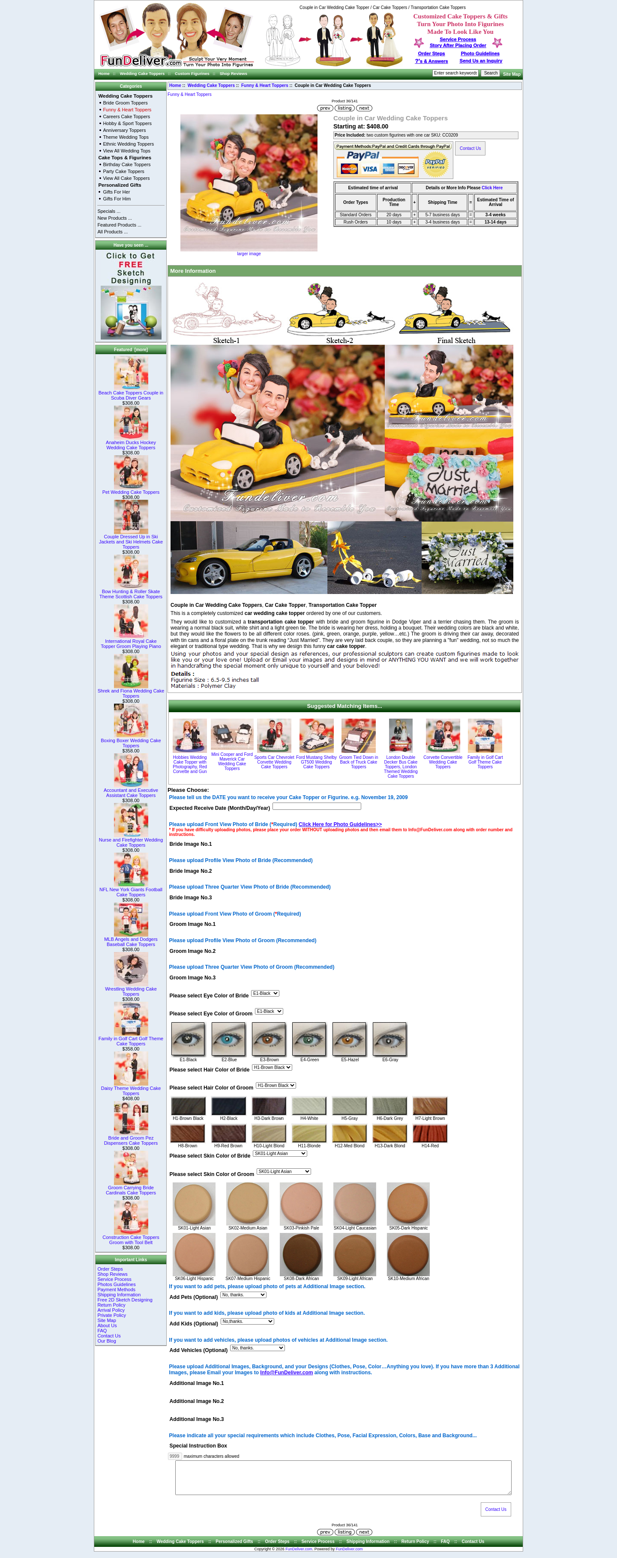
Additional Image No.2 (197, 1401)
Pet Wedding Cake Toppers (131, 490)
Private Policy (111, 1315)
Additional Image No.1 (197, 1383)
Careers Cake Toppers (126, 116)
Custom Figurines (192, 73)
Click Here (492, 187)
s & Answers (431, 61)
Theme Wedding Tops (126, 137)
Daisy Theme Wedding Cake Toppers (131, 1088)
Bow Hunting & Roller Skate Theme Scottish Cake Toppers (130, 592)
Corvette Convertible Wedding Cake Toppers (442, 762)
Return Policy (111, 1304)
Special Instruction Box (198, 1446)
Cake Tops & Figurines (124, 157)
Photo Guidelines (480, 53)
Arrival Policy (111, 1310)
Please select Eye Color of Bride (209, 996)
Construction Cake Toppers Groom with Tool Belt (130, 1237)
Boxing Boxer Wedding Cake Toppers (131, 741)
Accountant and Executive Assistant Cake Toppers (131, 790)
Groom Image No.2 (193, 951)
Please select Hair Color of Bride (210, 1070)
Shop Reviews (233, 73)
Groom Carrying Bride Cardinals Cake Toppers (131, 1188)
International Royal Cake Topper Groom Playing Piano (131, 641)
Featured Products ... (119, 224)
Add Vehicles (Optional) (199, 1351)
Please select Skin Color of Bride (210, 1156)
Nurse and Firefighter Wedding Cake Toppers (131, 840)
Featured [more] (131, 349)
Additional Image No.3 (197, 1419)
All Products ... (112, 231)
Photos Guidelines (116, 1284)
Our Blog (106, 1340)
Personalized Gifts (119, 185)
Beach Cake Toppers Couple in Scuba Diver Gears (131, 393)
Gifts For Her (116, 191)
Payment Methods (116, 1289)
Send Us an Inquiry (481, 60)
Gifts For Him (117, 198)
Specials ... (108, 211)
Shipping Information (119, 1294)
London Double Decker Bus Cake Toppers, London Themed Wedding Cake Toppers (401, 767)
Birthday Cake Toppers (126, 164)
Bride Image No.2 (191, 871)
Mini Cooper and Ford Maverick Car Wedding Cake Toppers (232, 761)
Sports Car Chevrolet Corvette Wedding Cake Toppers (274, 762)
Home (104, 73)
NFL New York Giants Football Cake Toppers (130, 890)
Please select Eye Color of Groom (211, 1014)
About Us (107, 1325)
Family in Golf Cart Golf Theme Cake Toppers (131, 1039)
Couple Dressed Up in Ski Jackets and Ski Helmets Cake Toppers (131, 539)
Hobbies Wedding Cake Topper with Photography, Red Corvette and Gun (190, 764)
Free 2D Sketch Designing (124, 1299)
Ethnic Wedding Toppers (128, 143)
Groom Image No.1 (193, 925)
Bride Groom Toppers (125, 102)
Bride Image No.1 (191, 845)
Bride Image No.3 (191, 898)
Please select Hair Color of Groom (212, 1088)
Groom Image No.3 (193, 978)
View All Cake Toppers (126, 178)
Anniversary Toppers (124, 130)
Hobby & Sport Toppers (127, 123)
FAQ (102, 1330)
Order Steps (431, 53)
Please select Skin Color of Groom (212, 1174)
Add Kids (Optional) (194, 1324)
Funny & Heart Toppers (264, 85)
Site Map (512, 74)
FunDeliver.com (298, 1555)
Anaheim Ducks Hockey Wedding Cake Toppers (131, 443)
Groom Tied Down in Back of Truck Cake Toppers (358, 762)
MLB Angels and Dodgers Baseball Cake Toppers (131, 939)
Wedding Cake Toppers (142, 73)
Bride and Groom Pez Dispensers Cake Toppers (131, 1138)
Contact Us (108, 1335)
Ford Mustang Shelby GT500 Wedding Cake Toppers (316, 762)
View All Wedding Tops (126, 150)
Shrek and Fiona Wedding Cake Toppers (131, 691)
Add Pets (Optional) (194, 1297)
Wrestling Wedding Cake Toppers (131, 989)
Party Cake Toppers (123, 171)
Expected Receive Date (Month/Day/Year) (220, 808)
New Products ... (114, 218)
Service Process (114, 1279)
